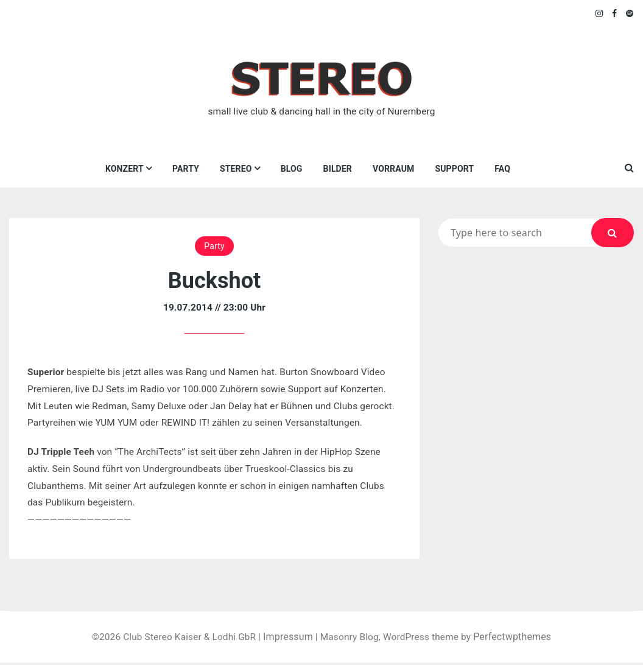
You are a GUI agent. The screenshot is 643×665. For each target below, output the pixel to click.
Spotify (630, 13)
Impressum (288, 639)
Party (185, 169)
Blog (292, 169)
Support (454, 169)
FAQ (503, 169)
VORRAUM (393, 169)
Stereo (236, 169)
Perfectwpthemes (519, 639)
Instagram (600, 13)
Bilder (337, 169)
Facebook (614, 13)
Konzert (124, 169)
